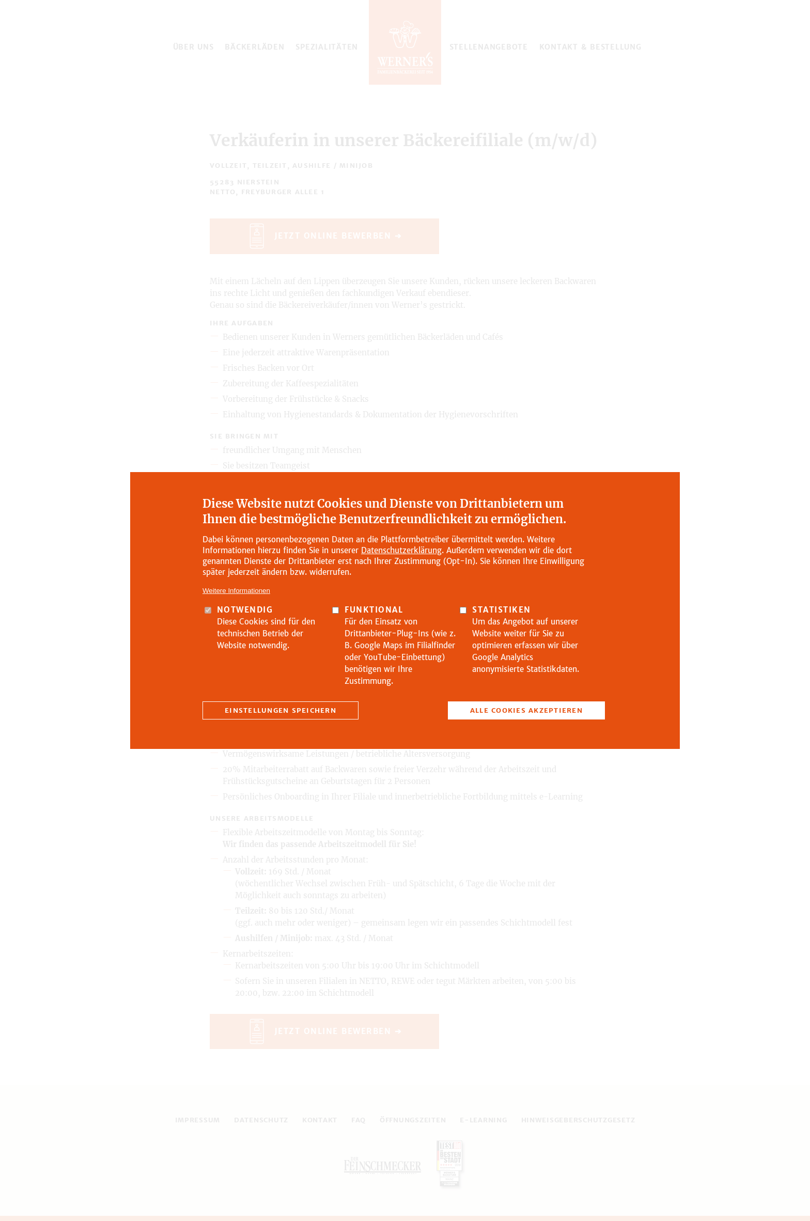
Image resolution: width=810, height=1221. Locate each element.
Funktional (374, 610)
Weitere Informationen (236, 590)
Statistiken (501, 610)
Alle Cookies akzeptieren (526, 710)
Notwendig (245, 610)
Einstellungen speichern (280, 710)
